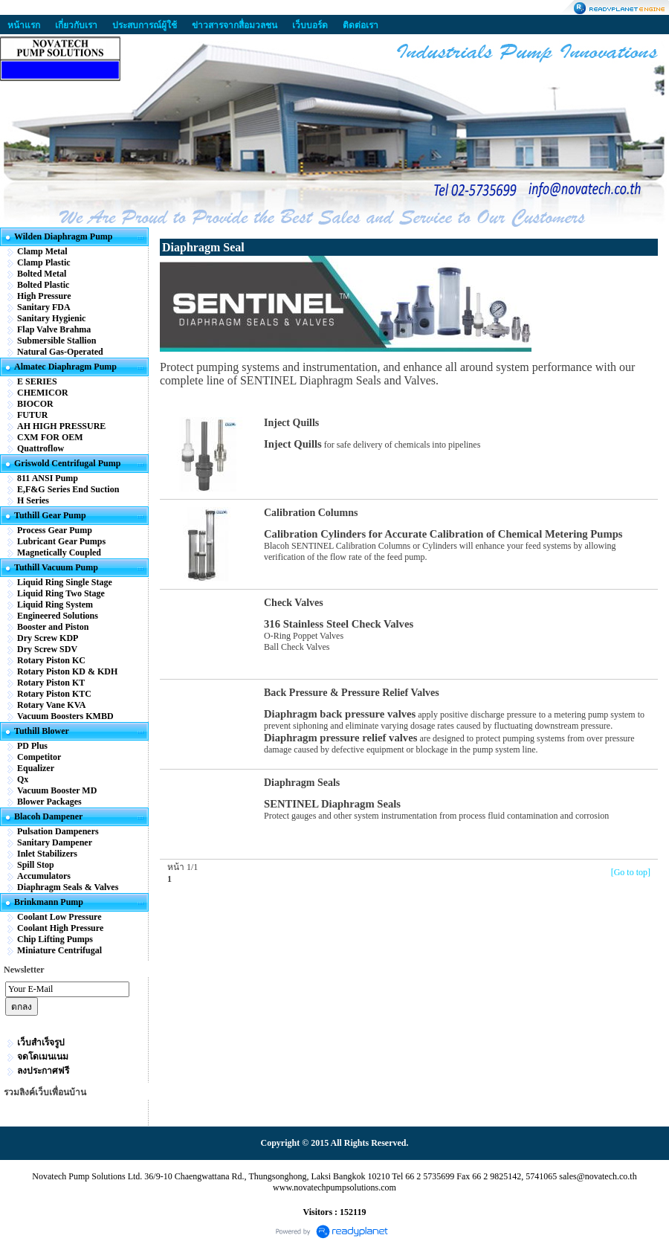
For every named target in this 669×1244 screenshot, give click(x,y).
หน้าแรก (23, 25)
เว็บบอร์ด (310, 25)
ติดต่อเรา (360, 25)
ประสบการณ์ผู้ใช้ (144, 25)
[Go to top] (630, 872)
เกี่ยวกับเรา (76, 25)
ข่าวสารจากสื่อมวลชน (234, 25)
